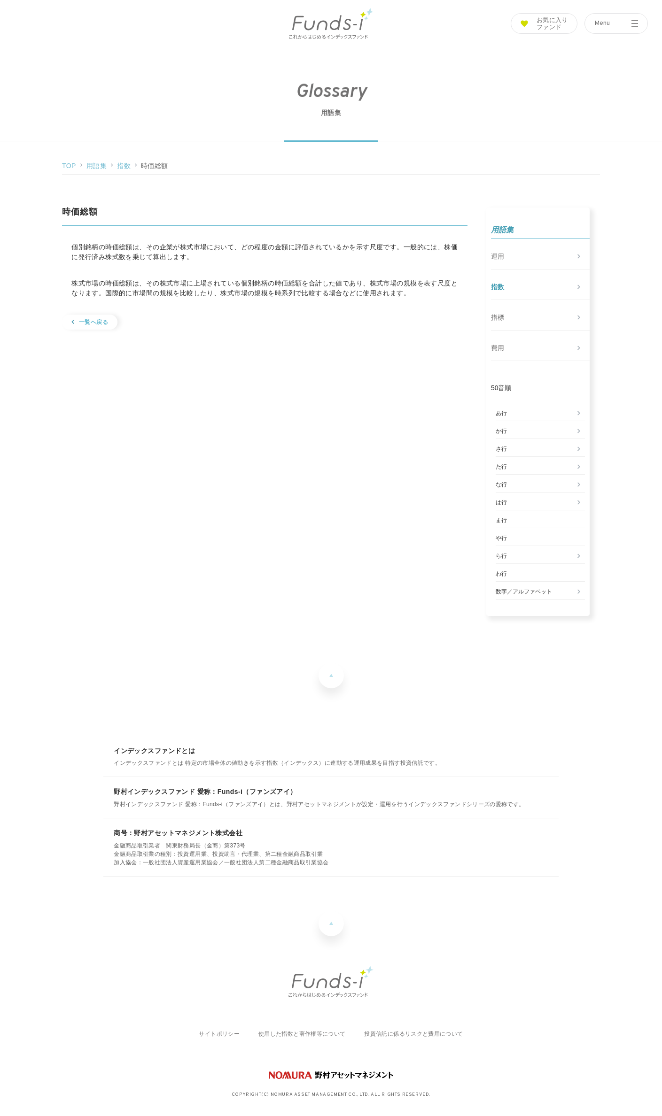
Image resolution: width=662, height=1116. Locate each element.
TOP (69, 165)
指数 (124, 165)
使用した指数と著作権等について (301, 1034)
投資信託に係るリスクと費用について (413, 1034)
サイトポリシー (219, 1034)
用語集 (96, 165)
